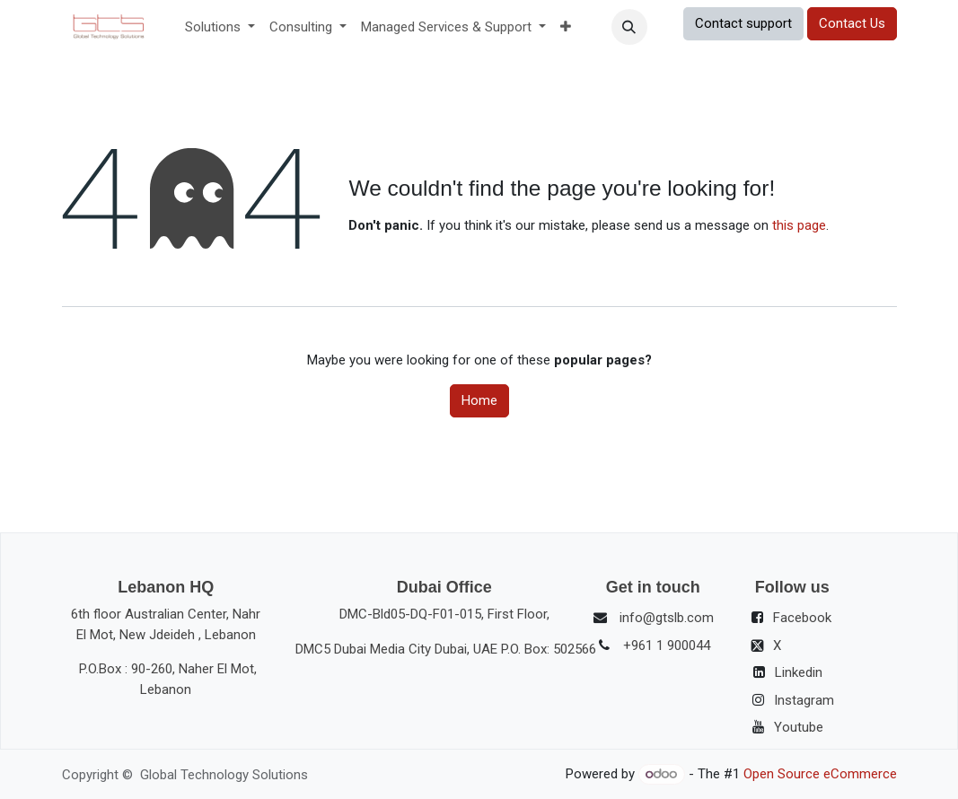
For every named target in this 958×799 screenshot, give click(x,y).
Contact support (743, 23)
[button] (629, 27)
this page (799, 225)
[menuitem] (220, 27)
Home (479, 400)
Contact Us (852, 23)
